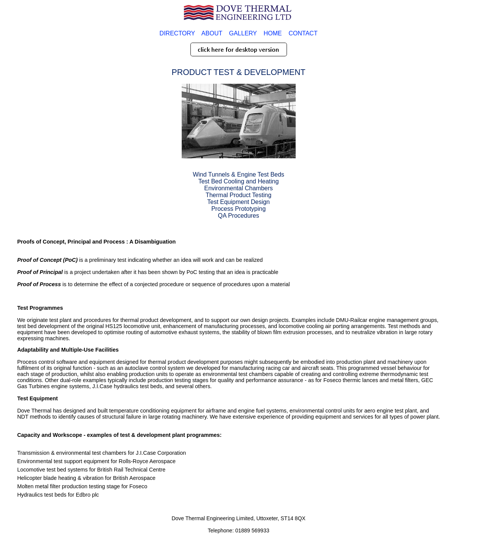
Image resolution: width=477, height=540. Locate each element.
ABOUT (211, 33)
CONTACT (302, 33)
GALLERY (243, 33)
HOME (272, 33)
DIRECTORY (177, 33)
